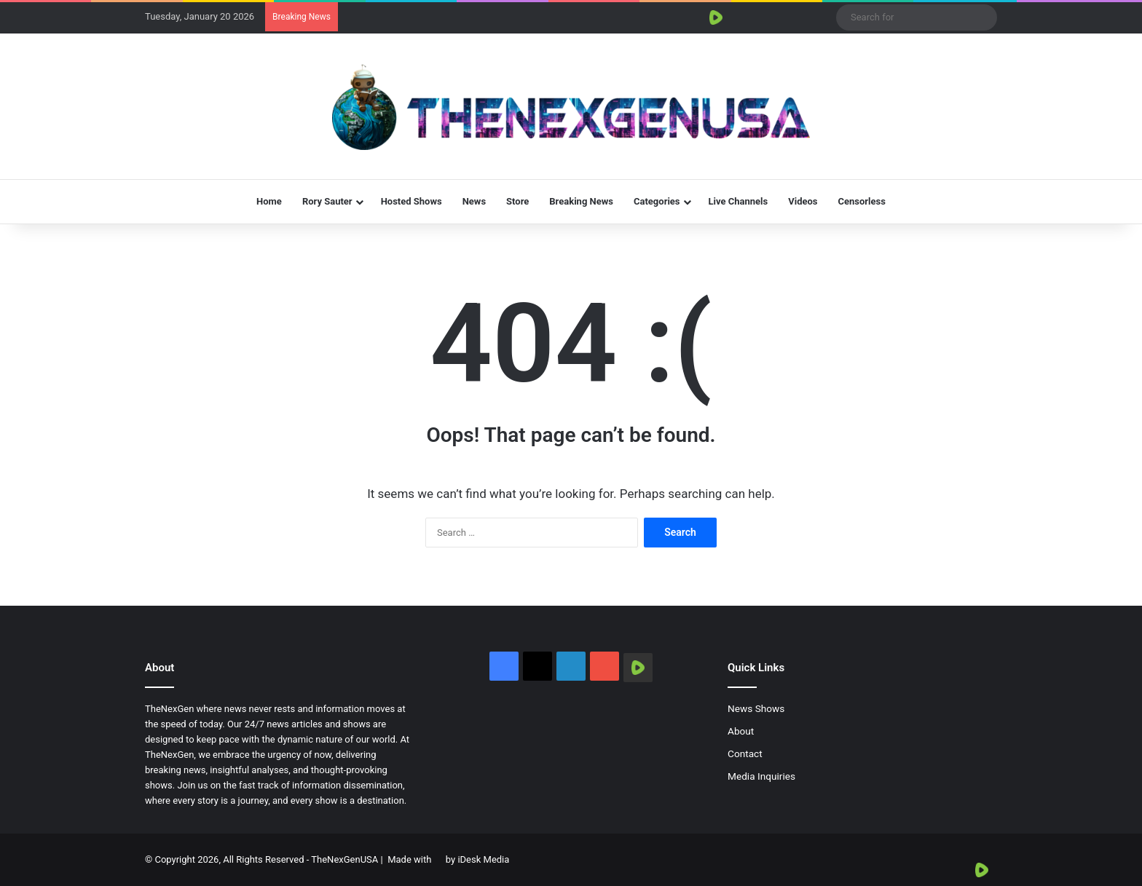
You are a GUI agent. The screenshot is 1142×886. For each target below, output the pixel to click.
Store (517, 201)
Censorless (862, 201)
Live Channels (738, 201)
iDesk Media (483, 859)
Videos (802, 201)
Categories (657, 201)
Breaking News (581, 201)
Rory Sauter (327, 201)
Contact (745, 753)
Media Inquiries (761, 776)
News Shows (756, 708)
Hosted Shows (411, 201)
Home (269, 201)
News (474, 201)
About (741, 731)
